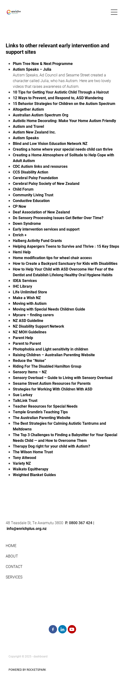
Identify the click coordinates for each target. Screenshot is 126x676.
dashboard (41, 656)
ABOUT (12, 555)
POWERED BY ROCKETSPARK (27, 669)
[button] (114, 12)
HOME (11, 545)
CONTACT (14, 566)
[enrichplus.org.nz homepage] (57, 12)
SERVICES (14, 576)
